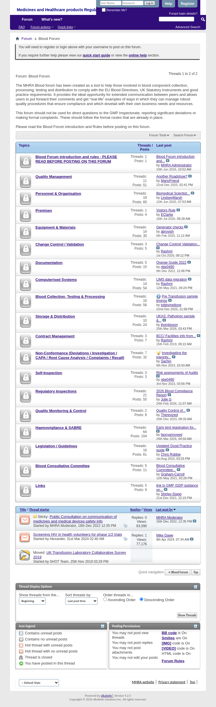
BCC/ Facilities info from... (176, 336)
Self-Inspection (48, 373)
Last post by (166, 510)
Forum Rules (173, 661)
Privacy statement (171, 682)
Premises (43, 210)
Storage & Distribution (55, 316)
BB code (169, 633)
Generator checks (169, 227)
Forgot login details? (183, 13)
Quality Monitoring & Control (60, 411)
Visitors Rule (165, 210)
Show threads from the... (39, 595)
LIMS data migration (171, 279)
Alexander (57, 539)
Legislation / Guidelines (56, 446)
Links (40, 485)
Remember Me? (114, 10)
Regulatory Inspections (56, 391)
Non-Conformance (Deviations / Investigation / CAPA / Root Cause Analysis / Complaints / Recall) (79, 355)
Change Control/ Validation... (178, 244)
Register (188, 4)
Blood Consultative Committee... (170, 468)
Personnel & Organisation (58, 193)
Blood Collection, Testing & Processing (70, 296)
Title (23, 510)
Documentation (49, 263)
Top (195, 572)
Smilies (168, 638)
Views (148, 510)
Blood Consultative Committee (62, 466)
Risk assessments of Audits (177, 373)
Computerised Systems (56, 279)
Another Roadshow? (171, 176)
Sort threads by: (78, 595)
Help (168, 4)
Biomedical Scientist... (173, 193)
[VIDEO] (169, 648)
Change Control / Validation (59, 244)
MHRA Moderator (63, 526)
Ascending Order (119, 599)
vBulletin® (107, 696)
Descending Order (157, 599)
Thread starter (39, 510)
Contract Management (55, 336)
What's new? (51, 20)
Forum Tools (158, 135)
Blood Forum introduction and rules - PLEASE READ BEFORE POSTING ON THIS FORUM (76, 159)
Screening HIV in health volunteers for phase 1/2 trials (77, 534)
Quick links (65, 27)
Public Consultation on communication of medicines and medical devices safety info (75, 518)
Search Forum (183, 135)
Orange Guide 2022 (171, 263)
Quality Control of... (171, 411)
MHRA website (143, 682)
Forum (27, 20)
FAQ (22, 27)
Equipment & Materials (55, 227)
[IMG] (166, 643)
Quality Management (53, 176)
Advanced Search (187, 27)
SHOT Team (59, 562)
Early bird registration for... (176, 428)
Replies (135, 510)
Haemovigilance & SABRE (58, 428)
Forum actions (41, 27)
